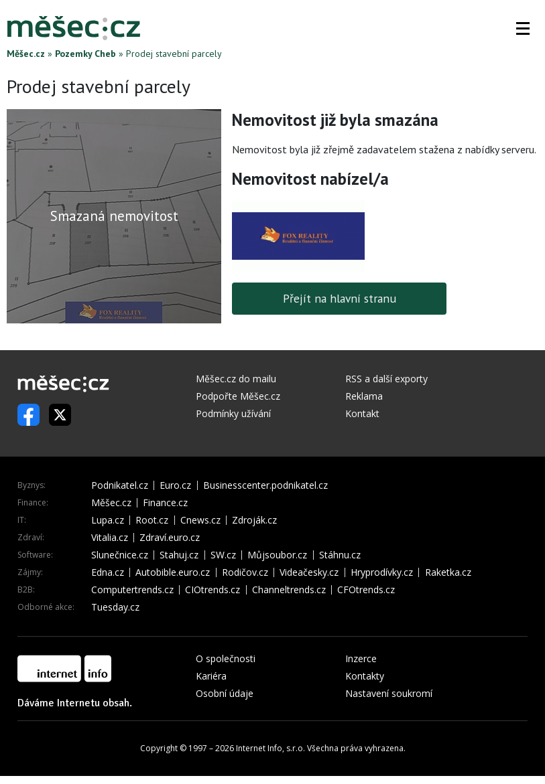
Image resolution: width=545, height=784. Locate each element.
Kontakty (364, 676)
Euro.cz (175, 485)
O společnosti (225, 658)
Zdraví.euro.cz (169, 537)
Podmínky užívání (233, 413)
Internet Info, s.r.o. (270, 748)
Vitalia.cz (109, 537)
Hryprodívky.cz (382, 572)
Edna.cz (107, 572)
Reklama (364, 396)
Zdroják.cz (254, 520)
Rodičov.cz (245, 572)
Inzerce (361, 658)
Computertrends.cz (132, 590)
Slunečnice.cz (119, 555)
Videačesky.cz (309, 572)
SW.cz (223, 555)
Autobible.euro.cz (172, 572)
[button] (523, 28)
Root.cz (151, 520)
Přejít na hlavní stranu (339, 298)
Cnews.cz (200, 520)
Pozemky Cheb (85, 54)
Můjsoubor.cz (277, 555)
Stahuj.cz (179, 555)
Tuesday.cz (115, 607)
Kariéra (211, 676)
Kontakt (362, 413)
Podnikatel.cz (119, 485)
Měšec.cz (26, 54)
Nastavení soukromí (388, 693)
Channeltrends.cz (289, 590)
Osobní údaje (224, 693)
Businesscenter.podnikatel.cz (265, 485)
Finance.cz (165, 502)
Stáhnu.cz (340, 555)
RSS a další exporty (386, 378)
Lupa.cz (107, 520)
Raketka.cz (448, 572)
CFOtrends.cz (366, 590)
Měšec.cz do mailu (236, 378)
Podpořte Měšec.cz (238, 396)
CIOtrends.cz (212, 590)
